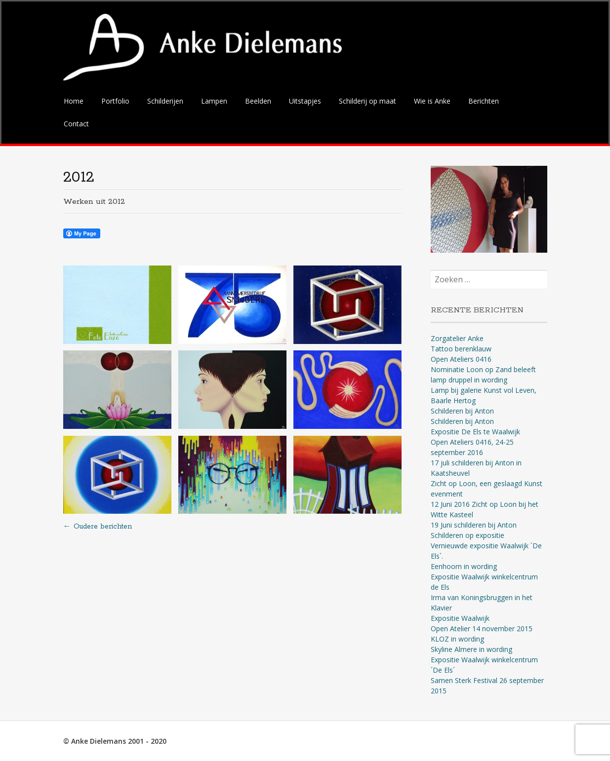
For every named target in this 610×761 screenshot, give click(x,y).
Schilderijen (165, 101)
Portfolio (115, 101)
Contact (76, 123)
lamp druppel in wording (469, 379)
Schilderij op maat (367, 101)
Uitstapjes (305, 101)
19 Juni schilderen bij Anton (474, 525)
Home (73, 101)
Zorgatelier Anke (457, 338)
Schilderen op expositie (467, 535)
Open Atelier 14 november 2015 (481, 628)
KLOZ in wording (457, 639)
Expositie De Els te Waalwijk (475, 431)
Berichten (483, 101)
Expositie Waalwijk (460, 618)
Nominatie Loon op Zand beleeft (483, 369)
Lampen (214, 101)
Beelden (258, 101)
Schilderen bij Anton (462, 411)
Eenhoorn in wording (464, 566)
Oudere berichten (97, 526)
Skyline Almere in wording (471, 649)
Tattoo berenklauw (461, 348)
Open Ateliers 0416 (461, 359)
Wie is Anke (432, 101)
